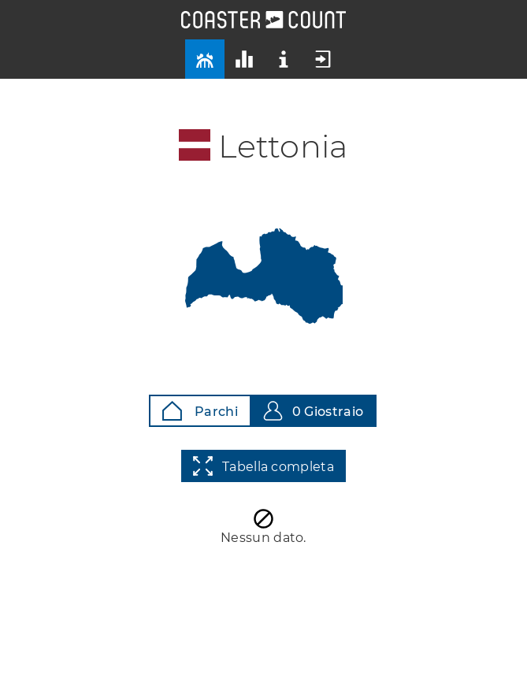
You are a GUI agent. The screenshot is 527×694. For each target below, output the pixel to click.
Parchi (200, 411)
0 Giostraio (313, 411)
